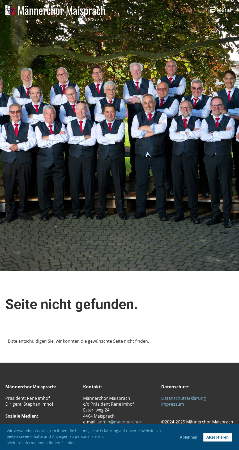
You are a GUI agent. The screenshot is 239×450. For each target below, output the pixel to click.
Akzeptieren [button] (217, 437)
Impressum (172, 404)
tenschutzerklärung (186, 398)
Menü (220, 10)
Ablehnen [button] (188, 437)
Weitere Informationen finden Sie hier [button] (41, 442)
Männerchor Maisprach (61, 10)
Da (164, 398)
